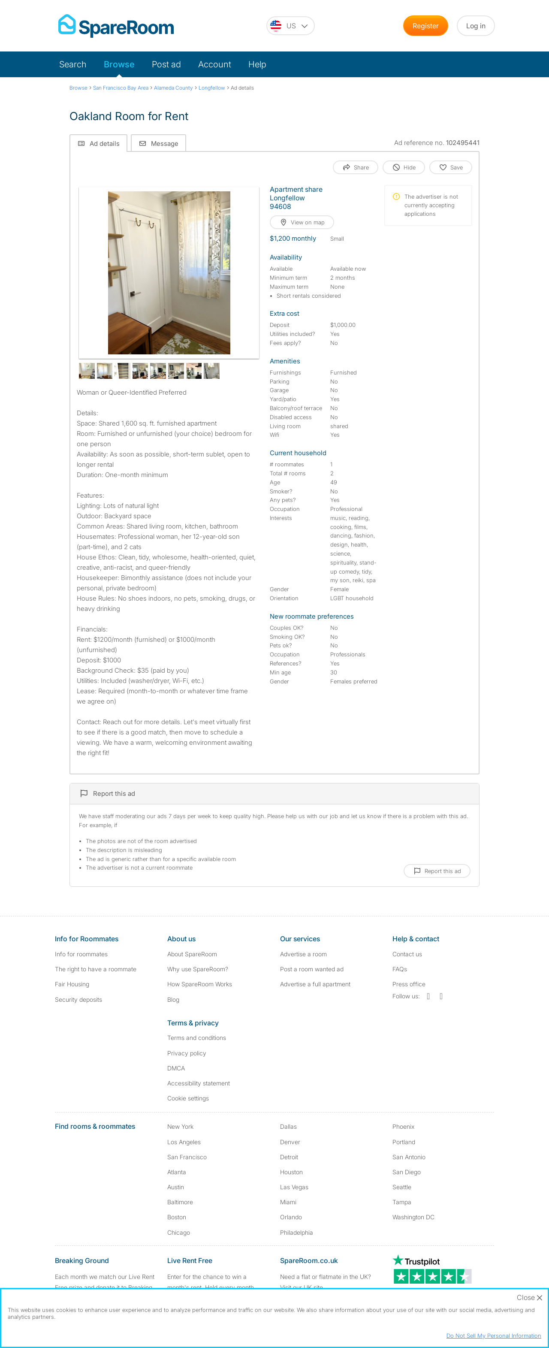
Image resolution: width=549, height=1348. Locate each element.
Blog (173, 999)
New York (180, 1126)
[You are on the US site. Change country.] (290, 25)
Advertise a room (303, 954)
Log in (476, 25)
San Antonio (408, 1157)
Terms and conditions (196, 1037)
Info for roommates (81, 954)
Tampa (401, 1202)
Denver (290, 1141)
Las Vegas (294, 1187)
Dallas (288, 1126)
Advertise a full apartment (315, 984)
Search (73, 64)
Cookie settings (188, 1098)
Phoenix (403, 1126)
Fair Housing (72, 984)
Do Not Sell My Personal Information (493, 1335)
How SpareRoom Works (199, 984)
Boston (176, 1217)
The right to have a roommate (95, 969)
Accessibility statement (198, 1083)
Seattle (401, 1187)
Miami (288, 1202)
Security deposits (78, 999)
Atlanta (176, 1172)
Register (426, 25)
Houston (291, 1172)
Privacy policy (186, 1053)
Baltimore (180, 1202)
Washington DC (413, 1217)
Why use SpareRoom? (197, 969)
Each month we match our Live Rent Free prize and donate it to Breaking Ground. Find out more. (104, 1287)
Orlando (291, 1217)
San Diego (406, 1172)
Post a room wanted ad (312, 969)
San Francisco (187, 1157)
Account (214, 64)
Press (408, 984)
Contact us (407, 954)
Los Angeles (184, 1141)
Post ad (166, 64)
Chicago (178, 1232)
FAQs (399, 969)
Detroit (289, 1157)
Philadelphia (296, 1232)
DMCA (176, 1068)
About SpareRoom (192, 954)
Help (257, 64)
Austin (175, 1187)
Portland (403, 1141)
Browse (119, 64)
